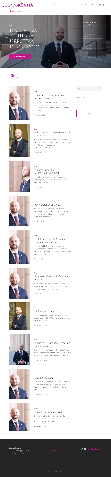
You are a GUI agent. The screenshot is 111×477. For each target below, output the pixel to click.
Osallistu (75, 5)
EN (81, 5)
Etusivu (49, 5)
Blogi (68, 5)
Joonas (56, 5)
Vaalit (63, 5)
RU (85, 5)
